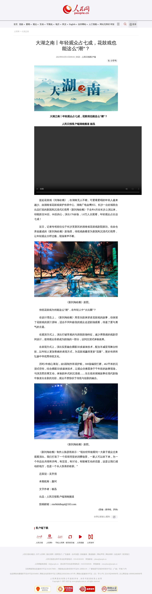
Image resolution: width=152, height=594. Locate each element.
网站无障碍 (105, 24)
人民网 (16, 31)
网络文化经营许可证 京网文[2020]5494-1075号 (57, 574)
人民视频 (80, 538)
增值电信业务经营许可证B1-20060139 (72, 569)
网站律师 (109, 554)
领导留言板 (70, 538)
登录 (134, 24)
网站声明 (100, 554)
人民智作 (90, 538)
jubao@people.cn (100, 559)
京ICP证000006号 (111, 574)
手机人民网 (59, 538)
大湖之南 (25, 31)
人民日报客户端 (89, 57)
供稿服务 (83, 554)
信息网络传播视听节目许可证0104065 (24, 574)
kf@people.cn (54, 564)
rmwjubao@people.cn (109, 564)
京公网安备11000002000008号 (130, 574)
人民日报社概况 (28, 554)
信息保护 (117, 554)
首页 (16, 24)
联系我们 (126, 554)
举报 (112, 24)
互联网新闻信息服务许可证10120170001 (40, 569)
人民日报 (39, 538)
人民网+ (49, 538)
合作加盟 (75, 554)
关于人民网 (40, 554)
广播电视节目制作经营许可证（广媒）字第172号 (108, 569)
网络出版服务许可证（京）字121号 (90, 574)
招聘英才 (58, 554)
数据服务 (92, 554)
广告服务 (66, 554)
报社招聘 (49, 554)
